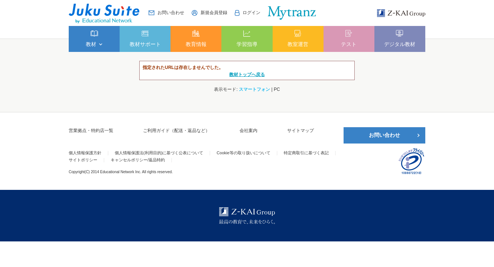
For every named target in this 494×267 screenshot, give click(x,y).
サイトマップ (300, 130)
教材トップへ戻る (247, 74)
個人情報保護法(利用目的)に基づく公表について (159, 153)
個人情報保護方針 (85, 153)
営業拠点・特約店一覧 (91, 130)
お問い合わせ (384, 135)
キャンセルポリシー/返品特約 (138, 160)
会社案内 (248, 130)
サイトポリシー (83, 160)
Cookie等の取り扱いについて (243, 153)
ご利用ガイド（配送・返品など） (176, 130)
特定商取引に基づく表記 (306, 153)
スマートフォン (254, 89)
